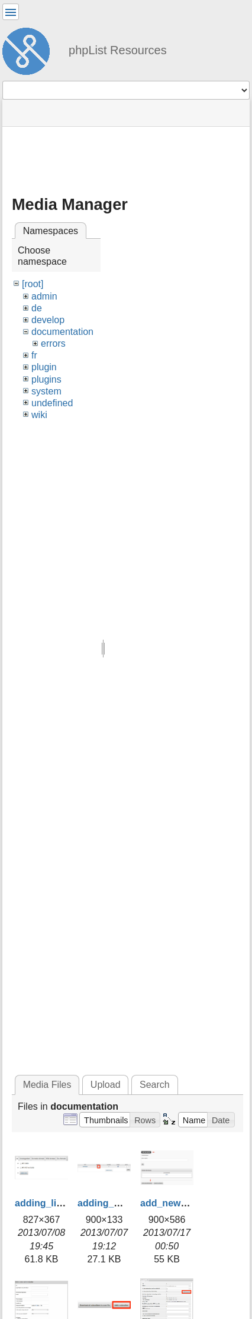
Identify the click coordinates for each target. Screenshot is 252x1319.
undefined (52, 403)
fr (34, 355)
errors (53, 343)
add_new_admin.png (187, 1203)
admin (44, 296)
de (36, 308)
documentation (62, 332)
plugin (44, 367)
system (46, 391)
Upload (106, 1085)
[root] (32, 284)
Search (155, 1085)
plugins (46, 379)
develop (47, 320)
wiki (39, 415)
